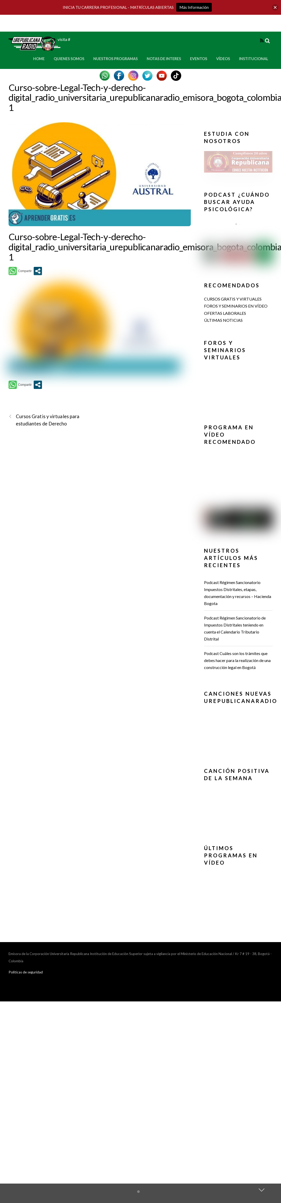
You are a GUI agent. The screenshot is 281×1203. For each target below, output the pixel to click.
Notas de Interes (164, 58)
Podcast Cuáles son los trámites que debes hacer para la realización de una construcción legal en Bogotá (237, 660)
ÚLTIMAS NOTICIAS (223, 320)
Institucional (253, 58)
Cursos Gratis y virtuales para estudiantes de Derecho (44, 419)
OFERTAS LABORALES (225, 313)
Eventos (198, 58)
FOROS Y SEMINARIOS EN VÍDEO (236, 305)
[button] (238, 161)
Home (39, 58)
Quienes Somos (69, 58)
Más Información (194, 7)
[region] (238, 163)
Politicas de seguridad (26, 972)
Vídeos (223, 58)
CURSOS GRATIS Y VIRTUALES (233, 298)
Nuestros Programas (115, 58)
